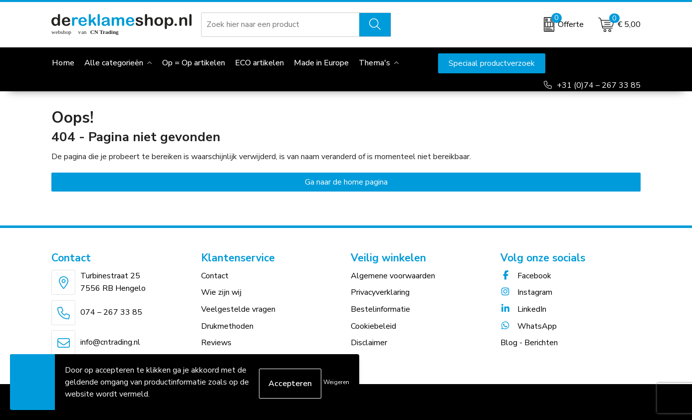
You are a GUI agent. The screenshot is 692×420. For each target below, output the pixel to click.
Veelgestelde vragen (238, 309)
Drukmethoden (227, 326)
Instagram (526, 292)
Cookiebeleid (373, 326)
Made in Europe (321, 62)
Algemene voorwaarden (393, 275)
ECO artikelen (259, 62)
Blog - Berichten (529, 342)
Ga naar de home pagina (346, 182)
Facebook (525, 275)
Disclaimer (369, 342)
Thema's (374, 62)
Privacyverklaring (380, 292)
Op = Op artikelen (193, 62)
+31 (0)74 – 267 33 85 (599, 85)
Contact (215, 275)
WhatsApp (528, 326)
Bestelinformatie (380, 309)
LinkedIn (523, 309)
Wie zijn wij (221, 292)
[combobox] (280, 24)
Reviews (216, 342)
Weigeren (336, 382)
